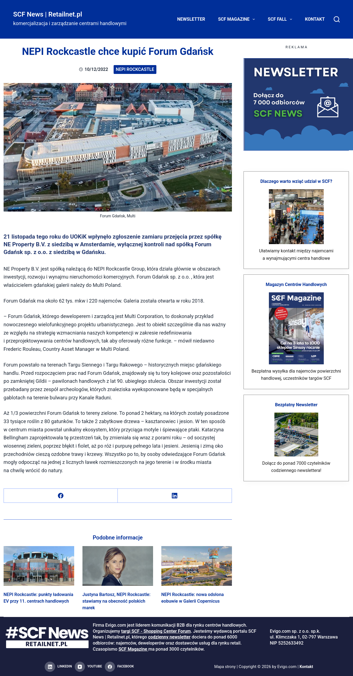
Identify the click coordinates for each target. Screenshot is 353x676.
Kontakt (315, 19)
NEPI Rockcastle (135, 69)
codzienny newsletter (169, 637)
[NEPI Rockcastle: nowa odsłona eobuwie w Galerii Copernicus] (196, 566)
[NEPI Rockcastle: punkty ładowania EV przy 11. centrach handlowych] (39, 566)
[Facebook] (61, 496)
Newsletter (191, 19)
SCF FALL (281, 19)
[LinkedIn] (175, 496)
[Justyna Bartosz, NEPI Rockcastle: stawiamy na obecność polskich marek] (117, 566)
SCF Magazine (237, 19)
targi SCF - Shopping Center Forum (156, 631)
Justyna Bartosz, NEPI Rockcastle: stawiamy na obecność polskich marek (116, 601)
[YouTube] (88, 667)
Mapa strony (224, 666)
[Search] (337, 19)
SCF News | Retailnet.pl (47, 14)
